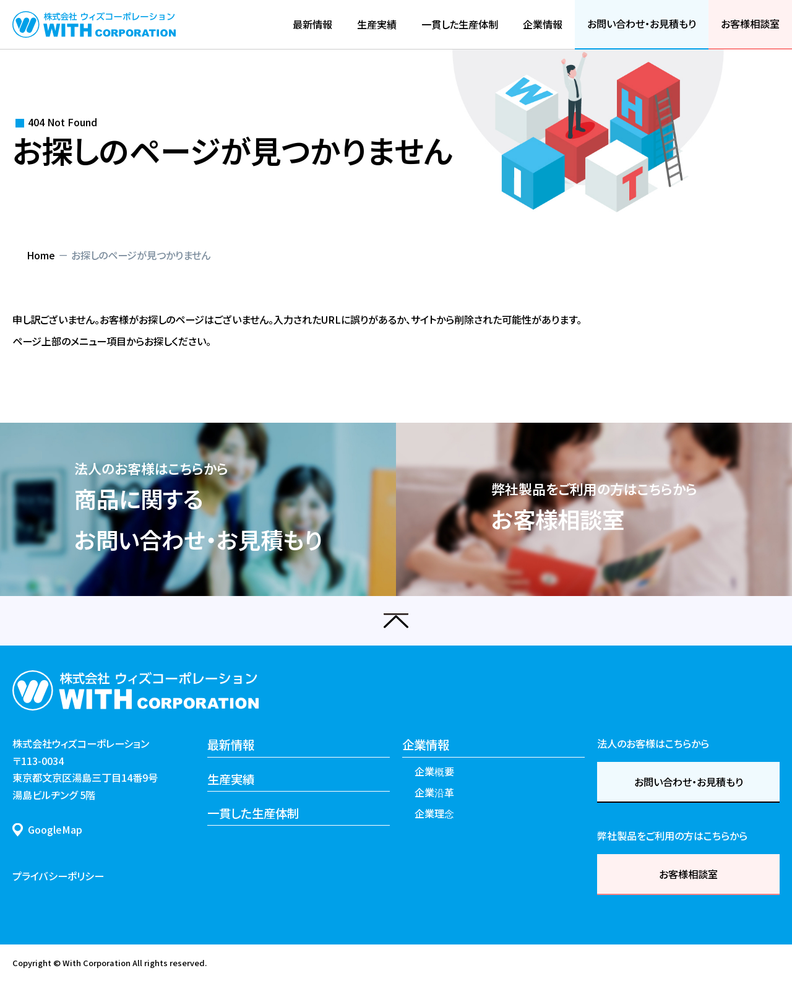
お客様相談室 (688, 873)
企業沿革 (434, 792)
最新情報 (230, 744)
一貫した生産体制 (253, 813)
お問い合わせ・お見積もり (688, 781)
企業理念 (434, 813)
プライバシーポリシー (58, 875)
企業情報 (425, 744)
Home (41, 255)
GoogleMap (55, 829)
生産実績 (230, 779)
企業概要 (434, 771)
